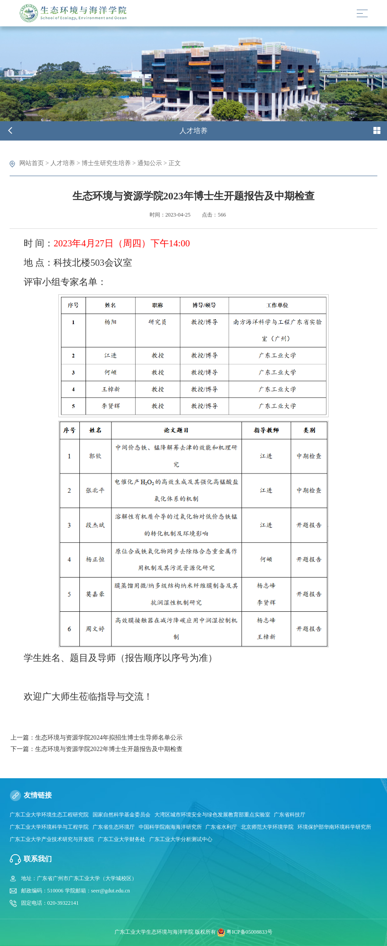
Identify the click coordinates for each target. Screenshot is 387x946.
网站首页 (31, 162)
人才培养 (62, 162)
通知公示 (149, 162)
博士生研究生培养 (106, 162)
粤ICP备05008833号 (249, 932)
